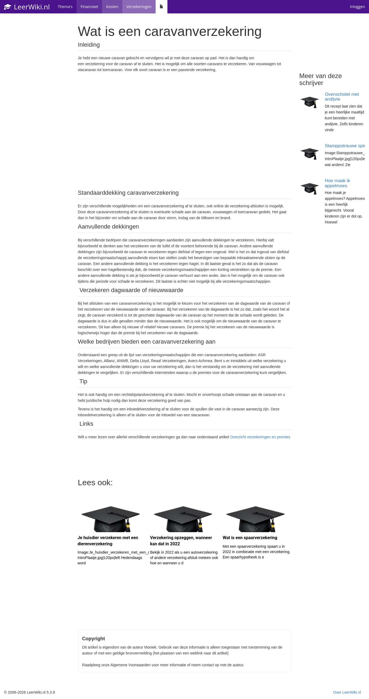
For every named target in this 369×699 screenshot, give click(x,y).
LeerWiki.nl (27, 7)
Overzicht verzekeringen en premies (260, 437)
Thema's (65, 6)
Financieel (89, 6)
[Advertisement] (184, 130)
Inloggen (357, 6)
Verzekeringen (138, 6)
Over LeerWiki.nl (347, 692)
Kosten (112, 6)
